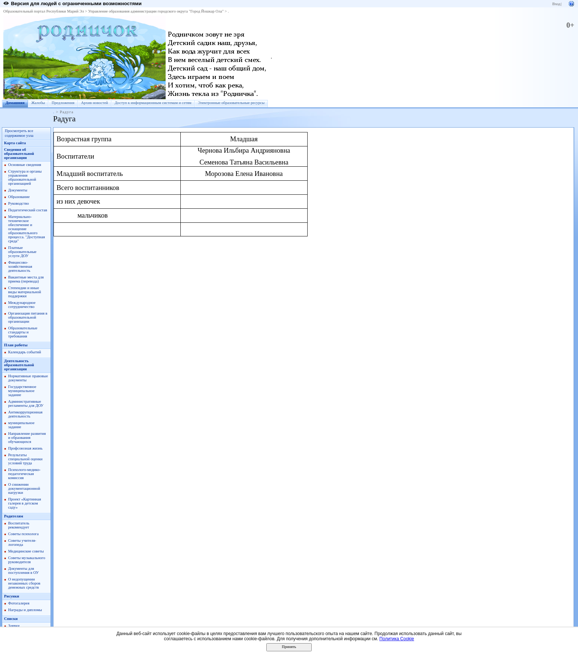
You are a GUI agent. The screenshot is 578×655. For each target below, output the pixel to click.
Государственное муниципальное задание (22, 391)
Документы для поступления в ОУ (23, 570)
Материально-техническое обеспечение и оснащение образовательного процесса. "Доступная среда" (26, 229)
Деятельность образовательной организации (19, 365)
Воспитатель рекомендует (19, 525)
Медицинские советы (26, 551)
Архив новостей (94, 103)
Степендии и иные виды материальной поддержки (24, 292)
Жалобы (38, 103)
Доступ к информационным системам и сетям (153, 103)
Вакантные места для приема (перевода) (26, 279)
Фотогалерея (19, 603)
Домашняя (15, 103)
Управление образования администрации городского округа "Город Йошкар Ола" (156, 11)
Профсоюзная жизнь (25, 448)
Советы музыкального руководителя (26, 560)
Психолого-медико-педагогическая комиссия (24, 474)
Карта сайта (15, 143)
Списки (11, 619)
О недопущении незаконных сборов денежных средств (24, 583)
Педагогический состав (27, 210)
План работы (16, 345)
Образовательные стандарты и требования (22, 332)
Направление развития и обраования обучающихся (27, 438)
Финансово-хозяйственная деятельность (20, 266)
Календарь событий (24, 352)
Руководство (18, 203)
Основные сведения (24, 165)
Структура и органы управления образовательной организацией (25, 177)
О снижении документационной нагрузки (24, 488)
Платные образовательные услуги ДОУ (22, 252)
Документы (17, 190)
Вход (556, 4)
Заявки (14, 626)
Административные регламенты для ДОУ (26, 403)
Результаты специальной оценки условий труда (25, 459)
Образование (19, 197)
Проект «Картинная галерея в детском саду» (24, 503)
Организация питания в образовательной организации (27, 317)
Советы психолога (23, 534)
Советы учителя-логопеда (22, 542)
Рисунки (11, 596)
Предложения (63, 103)
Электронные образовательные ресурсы (231, 103)
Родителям (13, 516)
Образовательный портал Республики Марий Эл (43, 11)
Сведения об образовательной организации (19, 154)
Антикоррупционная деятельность (25, 414)
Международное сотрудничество (21, 305)
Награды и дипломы (25, 610)
